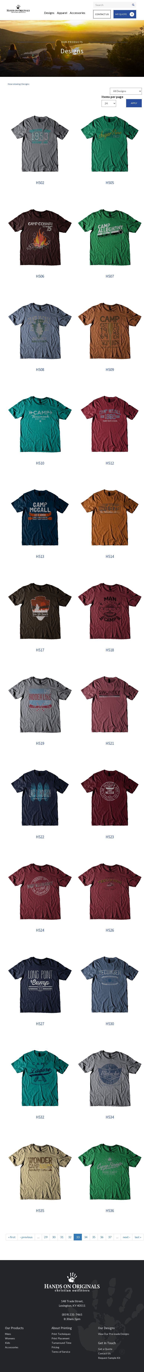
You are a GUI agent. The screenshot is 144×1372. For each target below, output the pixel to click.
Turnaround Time (61, 1342)
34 (85, 1237)
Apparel (62, 12)
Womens (10, 1338)
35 (93, 1237)
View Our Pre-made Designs (113, 1333)
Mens (8, 1333)
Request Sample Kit (109, 1357)
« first (11, 1237)
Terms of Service (61, 1351)
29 (45, 1237)
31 (61, 1237)
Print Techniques (61, 1333)
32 (69, 1237)
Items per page (112, 97)
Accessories (77, 12)
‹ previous (26, 1237)
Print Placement (61, 1338)
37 (109, 1237)
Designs (49, 12)
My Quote (124, 14)
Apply (134, 103)
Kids (7, 1342)
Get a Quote (105, 1349)
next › (126, 1237)
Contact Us (102, 14)
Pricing (55, 1347)
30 (53, 1237)
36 (101, 1237)
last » (138, 1237)
